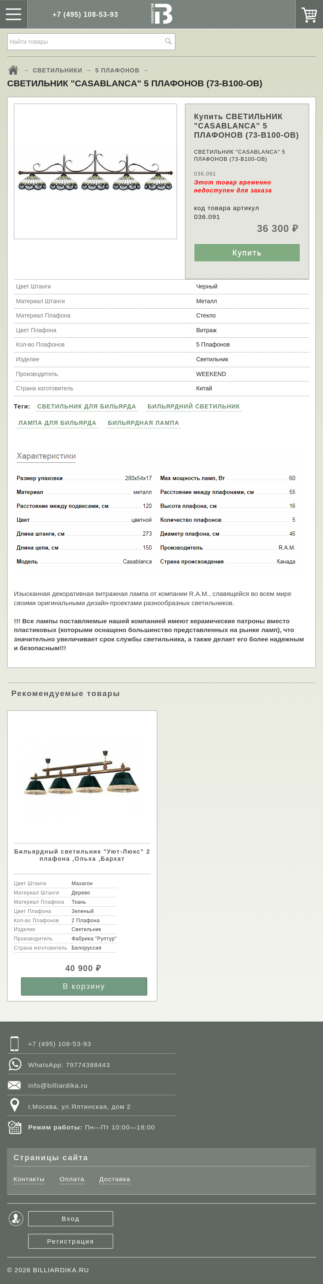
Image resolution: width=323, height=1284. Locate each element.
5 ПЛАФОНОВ (117, 70)
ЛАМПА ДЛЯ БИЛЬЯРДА (58, 422)
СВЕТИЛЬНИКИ (57, 70)
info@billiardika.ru (58, 1085)
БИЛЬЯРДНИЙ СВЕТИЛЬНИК (194, 406)
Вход (71, 1218)
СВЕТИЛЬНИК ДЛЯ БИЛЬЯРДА (87, 406)
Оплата (72, 1179)
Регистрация (70, 1241)
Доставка (114, 1179)
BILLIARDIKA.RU (61, 1269)
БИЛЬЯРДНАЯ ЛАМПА (143, 422)
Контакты (29, 1179)
